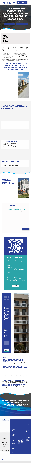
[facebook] (2, 459)
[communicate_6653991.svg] (22, 261)
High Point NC (21, 427)
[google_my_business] (5, 459)
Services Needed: (5, 302)
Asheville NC (20, 423)
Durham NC (20, 425)
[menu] (29, 2)
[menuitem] (14, 425)
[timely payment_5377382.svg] (9, 273)
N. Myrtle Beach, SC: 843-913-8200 (5, 445)
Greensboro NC (21, 426)
